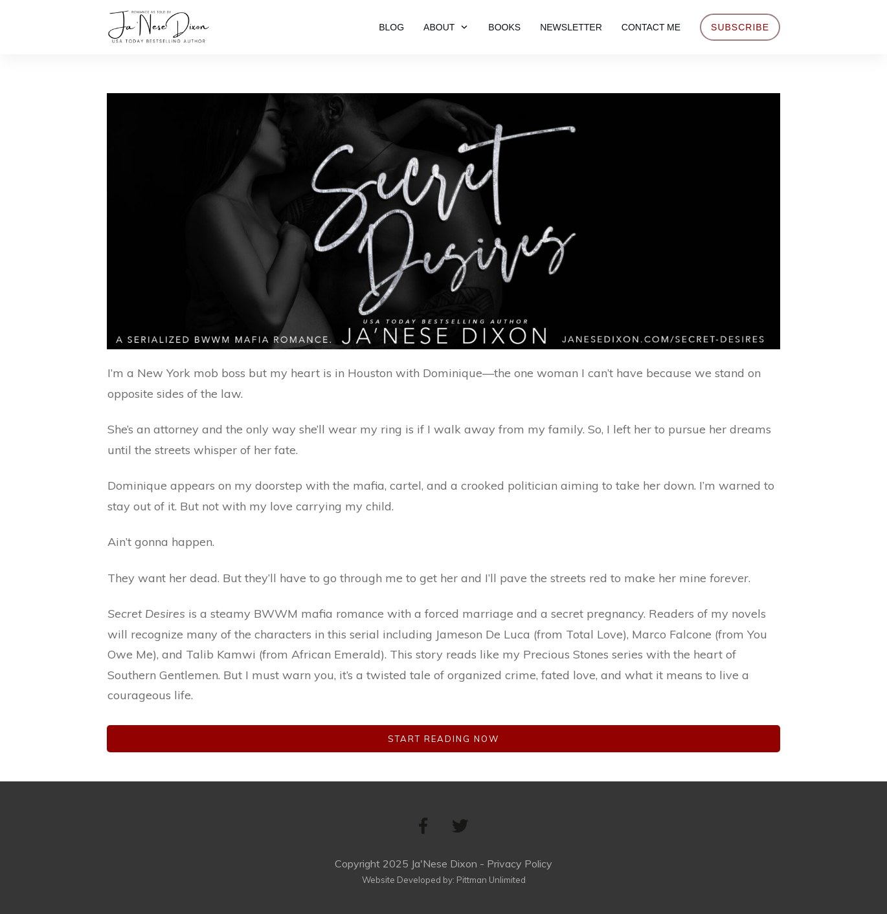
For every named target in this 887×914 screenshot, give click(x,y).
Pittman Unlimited (491, 880)
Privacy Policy (519, 863)
